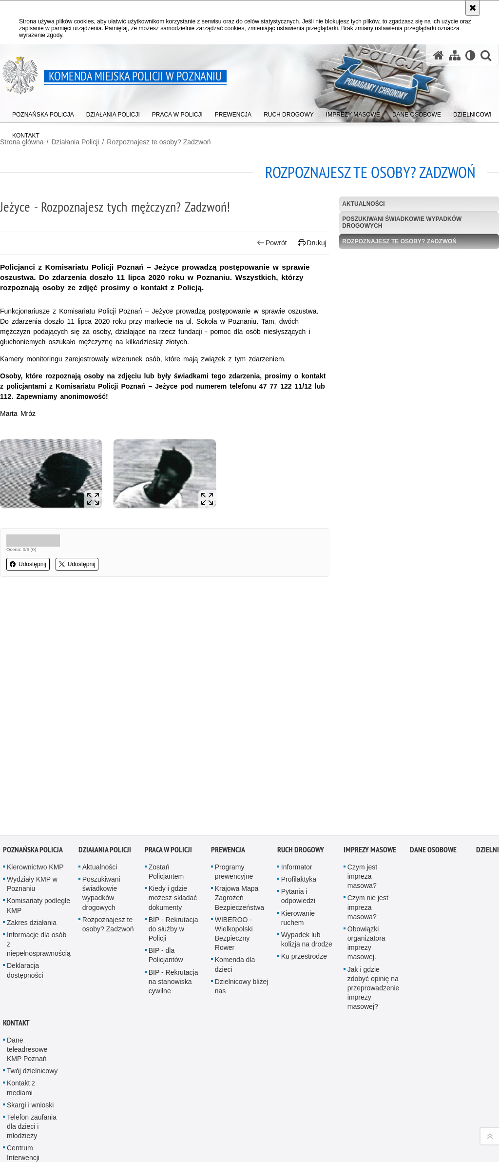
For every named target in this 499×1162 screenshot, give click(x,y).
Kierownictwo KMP (35, 771)
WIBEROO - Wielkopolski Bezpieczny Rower (234, 838)
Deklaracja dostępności (25, 874)
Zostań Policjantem (166, 775)
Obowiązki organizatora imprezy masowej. (366, 847)
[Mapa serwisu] (455, 55)
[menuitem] (43, 112)
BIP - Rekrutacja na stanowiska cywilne (173, 885)
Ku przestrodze (304, 860)
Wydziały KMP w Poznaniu (32, 787)
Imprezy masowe (370, 753)
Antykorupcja (26, 1145)
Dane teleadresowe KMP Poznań (27, 953)
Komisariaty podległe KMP (38, 809)
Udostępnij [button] (28, 564)
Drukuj (312, 243)
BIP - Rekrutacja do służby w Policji (173, 833)
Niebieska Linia (30, 1083)
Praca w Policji (168, 753)
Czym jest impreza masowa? (362, 780)
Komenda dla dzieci (235, 868)
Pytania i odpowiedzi (298, 799)
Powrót (272, 243)
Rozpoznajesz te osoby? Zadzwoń (159, 142)
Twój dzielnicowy (32, 975)
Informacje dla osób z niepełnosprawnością (39, 848)
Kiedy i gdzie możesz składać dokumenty (173, 801)
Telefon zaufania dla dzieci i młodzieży (32, 1030)
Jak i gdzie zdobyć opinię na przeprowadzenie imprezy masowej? (373, 891)
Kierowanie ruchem (298, 821)
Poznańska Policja (33, 753)
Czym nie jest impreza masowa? (367, 811)
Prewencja (228, 753)
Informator (296, 771)
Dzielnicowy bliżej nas (242, 890)
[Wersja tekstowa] (470, 55)
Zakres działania (32, 826)
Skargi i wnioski (30, 1009)
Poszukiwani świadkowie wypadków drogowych (401, 222)
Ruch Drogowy (300, 753)
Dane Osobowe (433, 753)
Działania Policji (75, 142)
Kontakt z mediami (21, 991)
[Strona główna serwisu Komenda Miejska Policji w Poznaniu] (438, 55)
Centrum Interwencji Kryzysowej (24, 1061)
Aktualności (363, 203)
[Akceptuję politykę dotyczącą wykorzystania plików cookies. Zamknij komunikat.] (472, 8)
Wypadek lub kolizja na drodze (306, 843)
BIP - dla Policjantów (166, 858)
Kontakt (16, 926)
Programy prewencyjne (234, 775)
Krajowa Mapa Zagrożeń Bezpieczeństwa (239, 801)
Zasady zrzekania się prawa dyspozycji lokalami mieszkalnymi (33, 1114)
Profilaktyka (298, 783)
